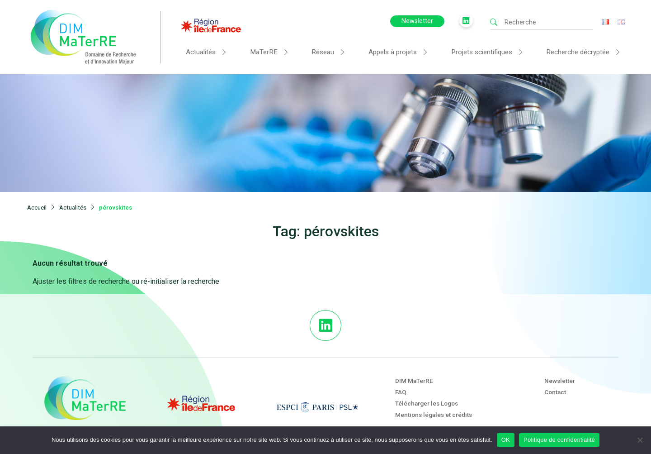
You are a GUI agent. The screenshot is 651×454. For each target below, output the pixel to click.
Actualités (201, 52)
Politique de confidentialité (559, 439)
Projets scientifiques (481, 52)
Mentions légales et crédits (433, 401)
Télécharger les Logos (426, 390)
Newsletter (417, 21)
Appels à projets (392, 52)
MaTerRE (264, 52)
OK (505, 439)
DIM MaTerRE (414, 367)
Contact (555, 378)
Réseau (322, 52)
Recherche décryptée (577, 52)
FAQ (400, 378)
